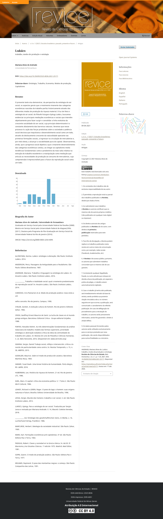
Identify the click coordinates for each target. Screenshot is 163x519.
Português (123, 104)
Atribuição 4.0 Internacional (81, 505)
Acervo (24, 43)
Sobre (14, 35)
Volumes (49, 35)
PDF (86, 114)
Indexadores (62, 35)
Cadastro (5, 2)
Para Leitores (123, 71)
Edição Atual (37, 35)
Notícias (25, 35)
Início (17, 43)
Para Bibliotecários (125, 78)
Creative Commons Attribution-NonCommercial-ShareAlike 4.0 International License (95, 178)
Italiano (122, 100)
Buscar (146, 35)
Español (122, 96)
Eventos (74, 35)
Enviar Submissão (127, 47)
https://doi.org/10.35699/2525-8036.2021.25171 (39, 76)
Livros (83, 35)
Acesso (14, 2)
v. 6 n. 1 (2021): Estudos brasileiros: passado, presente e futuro (52, 43)
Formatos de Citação (90, 374)
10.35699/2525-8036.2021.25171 (93, 359)
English (122, 93)
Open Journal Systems (128, 57)
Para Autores (123, 75)
